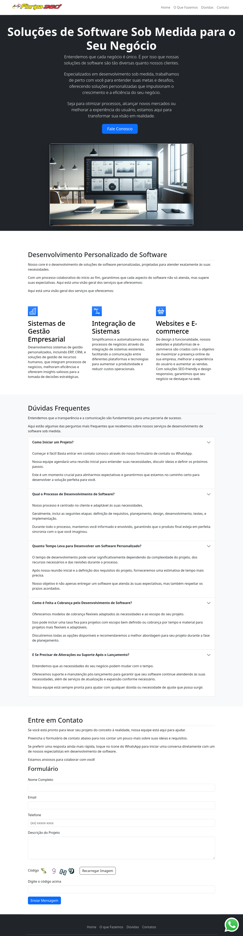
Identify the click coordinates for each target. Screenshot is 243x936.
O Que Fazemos (185, 7)
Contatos (149, 927)
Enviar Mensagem (44, 900)
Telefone (34, 815)
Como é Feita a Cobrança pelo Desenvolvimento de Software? (82, 603)
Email (32, 797)
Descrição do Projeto (44, 832)
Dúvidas (207, 7)
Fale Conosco (120, 129)
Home (91, 927)
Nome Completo (40, 779)
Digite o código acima (44, 881)
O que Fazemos (111, 927)
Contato (223, 7)
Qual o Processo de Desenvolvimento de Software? (73, 494)
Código (33, 870)
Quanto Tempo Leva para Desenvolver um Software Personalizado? (86, 546)
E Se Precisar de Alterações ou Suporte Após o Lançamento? (80, 654)
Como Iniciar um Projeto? (52, 442)
